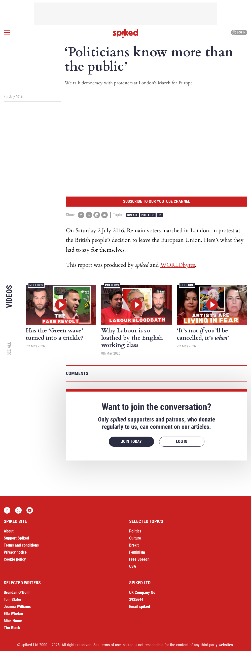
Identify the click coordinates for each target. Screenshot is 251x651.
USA (132, 566)
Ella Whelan (13, 613)
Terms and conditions (21, 545)
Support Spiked (16, 538)
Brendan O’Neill (16, 592)
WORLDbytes (177, 265)
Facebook (7, 510)
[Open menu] (7, 32)
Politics (148, 215)
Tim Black (12, 627)
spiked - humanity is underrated (125, 33)
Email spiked (139, 606)
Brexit (132, 215)
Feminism (137, 552)
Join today (131, 441)
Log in (238, 32)
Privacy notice (15, 552)
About (9, 531)
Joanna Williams (17, 606)
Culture (187, 285)
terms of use (110, 644)
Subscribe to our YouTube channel (156, 201)
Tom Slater (12, 599)
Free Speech (139, 559)
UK (160, 215)
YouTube (29, 510)
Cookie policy (15, 559)
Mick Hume (13, 620)
